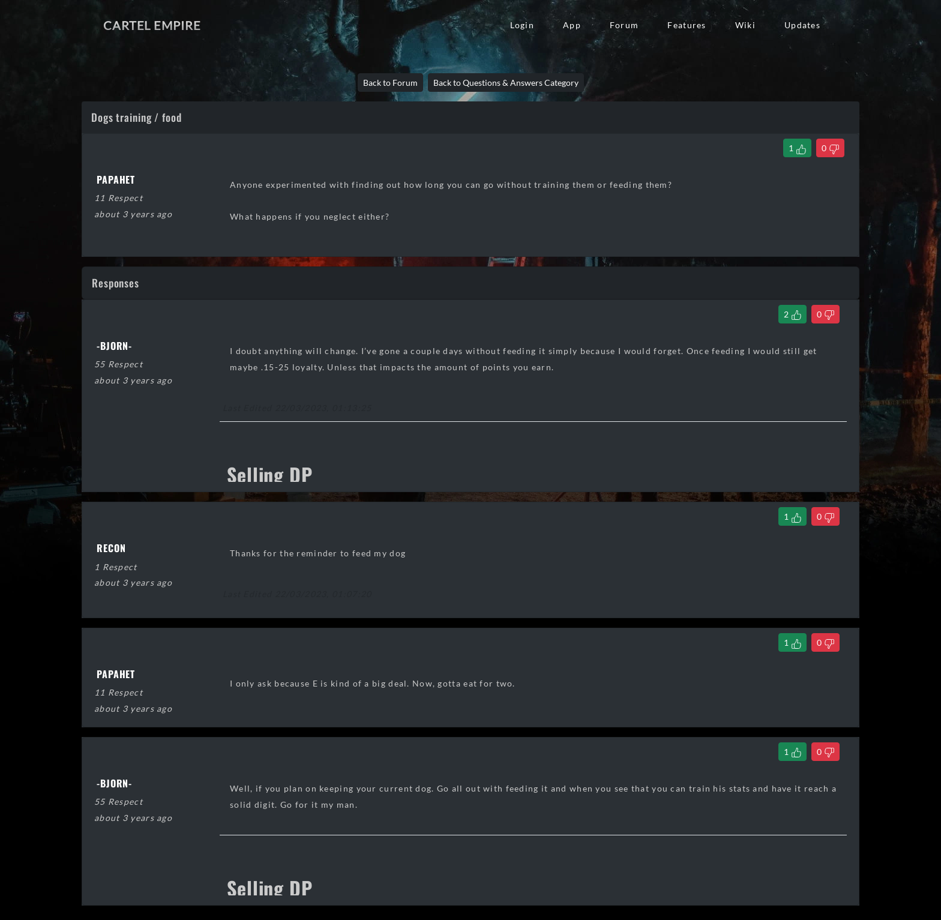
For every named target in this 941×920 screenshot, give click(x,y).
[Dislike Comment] (825, 314)
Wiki (745, 25)
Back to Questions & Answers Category (506, 82)
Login (522, 25)
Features (686, 25)
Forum (624, 25)
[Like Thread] (797, 148)
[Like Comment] (792, 314)
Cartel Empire (151, 25)
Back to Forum (390, 82)
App (572, 25)
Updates (802, 25)
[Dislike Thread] (830, 148)
